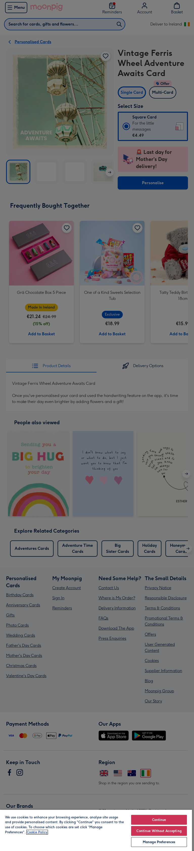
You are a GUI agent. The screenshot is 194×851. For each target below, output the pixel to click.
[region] (96, 830)
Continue (159, 820)
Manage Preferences (159, 842)
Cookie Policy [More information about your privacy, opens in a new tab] (37, 832)
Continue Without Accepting (158, 831)
